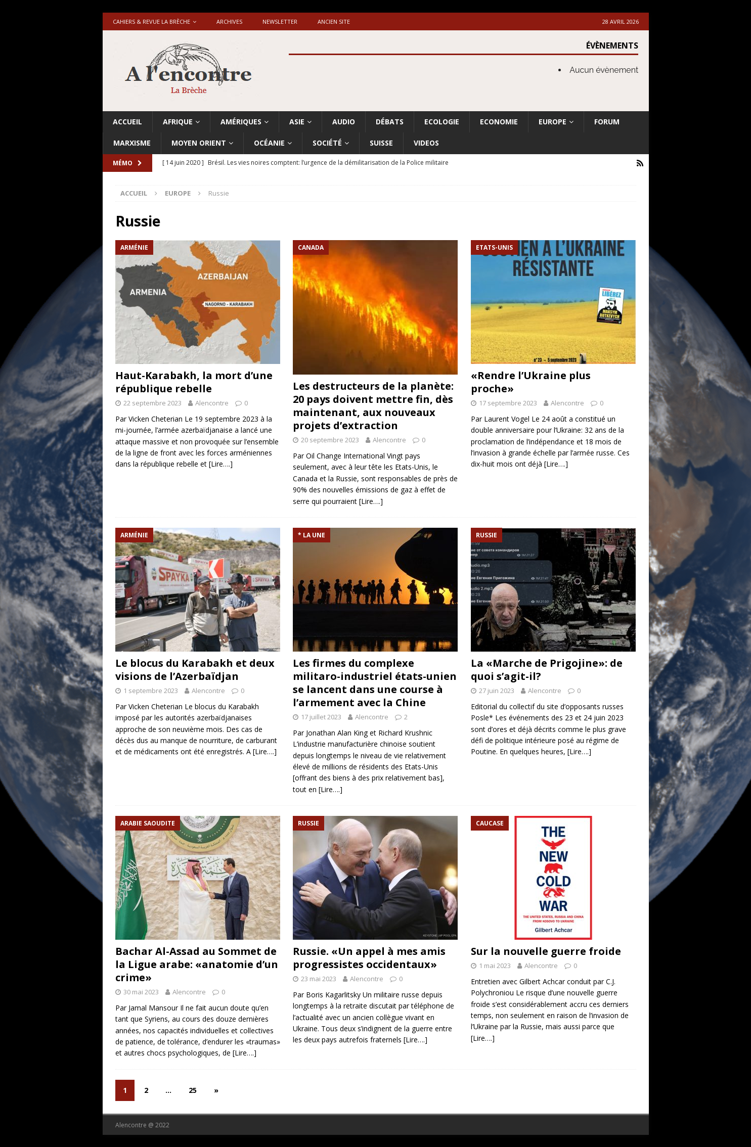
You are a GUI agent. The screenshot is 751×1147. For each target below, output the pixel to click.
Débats (390, 121)
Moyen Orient (198, 143)
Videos (426, 143)
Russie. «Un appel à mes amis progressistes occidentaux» (369, 957)
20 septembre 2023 (330, 439)
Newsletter (279, 21)
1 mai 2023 (495, 965)
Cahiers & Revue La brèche (151, 21)
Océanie (269, 143)
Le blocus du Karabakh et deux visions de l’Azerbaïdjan (195, 669)
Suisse (381, 143)
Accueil (127, 121)
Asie (296, 121)
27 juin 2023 (496, 690)
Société (327, 143)
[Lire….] (221, 463)
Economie (499, 121)
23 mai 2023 (318, 978)
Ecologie (441, 121)
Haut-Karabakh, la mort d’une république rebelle (194, 381)
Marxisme (132, 143)
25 (193, 1089)
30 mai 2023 (141, 991)
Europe (552, 121)
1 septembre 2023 (150, 690)
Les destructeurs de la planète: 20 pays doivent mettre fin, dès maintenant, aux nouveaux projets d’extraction (373, 405)
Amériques (240, 121)
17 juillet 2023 (321, 716)
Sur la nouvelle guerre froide (546, 950)
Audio (343, 121)
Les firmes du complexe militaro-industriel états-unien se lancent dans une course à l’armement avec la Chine (375, 682)
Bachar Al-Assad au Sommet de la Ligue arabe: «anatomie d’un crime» (196, 964)
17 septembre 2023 (508, 402)
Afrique (178, 121)
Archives (229, 21)
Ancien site (334, 21)
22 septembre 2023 (152, 402)
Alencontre (212, 402)
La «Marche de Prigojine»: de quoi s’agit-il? (547, 669)
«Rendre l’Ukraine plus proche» (531, 381)
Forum (607, 121)
